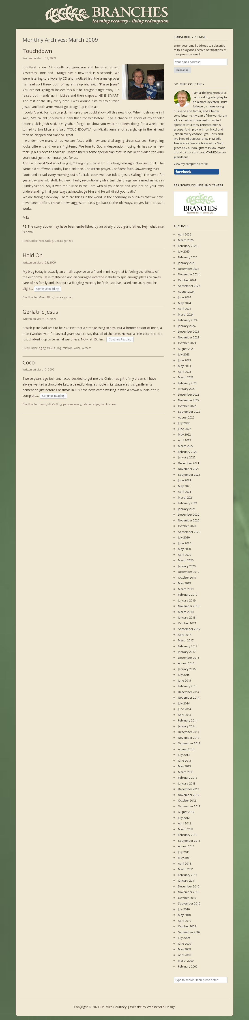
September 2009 (189, 932)
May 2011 (184, 858)
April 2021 (184, 492)
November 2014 (188, 697)
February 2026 (187, 246)
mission (68, 348)
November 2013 (188, 738)
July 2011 (184, 852)
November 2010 (188, 892)
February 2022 (187, 452)
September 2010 (189, 903)
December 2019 (188, 572)
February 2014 (187, 720)
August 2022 (186, 417)
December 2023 (188, 331)
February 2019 (187, 595)
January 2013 (186, 783)
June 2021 (184, 480)
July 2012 (184, 818)
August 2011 (186, 846)
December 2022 (188, 394)
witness (86, 348)
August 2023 (186, 349)
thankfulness (108, 404)
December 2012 (188, 789)
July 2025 (184, 251)
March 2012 (185, 829)
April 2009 (184, 955)
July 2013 (184, 755)
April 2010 (184, 921)
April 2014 (184, 715)
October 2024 (187, 280)
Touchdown (37, 50)
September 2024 (189, 286)
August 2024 (186, 292)
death (42, 404)
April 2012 (184, 823)
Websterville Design (161, 1007)
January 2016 (186, 669)
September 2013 (189, 743)
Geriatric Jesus (40, 311)
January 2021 (186, 509)
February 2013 (187, 778)
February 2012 (187, 835)
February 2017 (187, 646)
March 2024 (185, 314)
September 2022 (189, 412)
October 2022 (187, 406)
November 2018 (188, 606)
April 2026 (184, 234)
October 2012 (187, 800)
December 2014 (188, 692)
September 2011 (189, 841)
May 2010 (184, 915)
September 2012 (189, 806)
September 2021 (189, 475)
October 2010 (187, 898)
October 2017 (187, 623)
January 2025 (186, 263)
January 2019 (186, 600)
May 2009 (184, 949)
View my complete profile (191, 164)
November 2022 (188, 400)
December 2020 (188, 514)
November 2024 (188, 274)
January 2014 (186, 726)
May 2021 (184, 486)
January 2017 (186, 652)
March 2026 (185, 240)
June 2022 (184, 429)
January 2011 (186, 880)
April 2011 (184, 863)
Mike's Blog (46, 241)
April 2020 (184, 555)
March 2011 (185, 869)
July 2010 (184, 909)
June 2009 (184, 944)
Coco (29, 362)
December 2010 (188, 886)
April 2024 (184, 309)
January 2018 (186, 617)
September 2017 (189, 629)
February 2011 (187, 875)
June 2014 (184, 709)
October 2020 (187, 526)
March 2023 (185, 377)
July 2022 (184, 423)
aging (42, 348)
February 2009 (187, 966)
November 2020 (188, 520)
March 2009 (185, 961)
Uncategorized (63, 241)
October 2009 (187, 926)
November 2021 (188, 469)
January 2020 (186, 566)
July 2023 (184, 354)
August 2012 (186, 812)
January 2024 (186, 326)
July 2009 (184, 938)
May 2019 (184, 583)
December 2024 (188, 269)
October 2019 (187, 577)
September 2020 (189, 532)
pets (66, 404)
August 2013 (186, 749)
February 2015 (187, 686)
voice (77, 348)
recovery (75, 404)
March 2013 (185, 772)
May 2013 (184, 766)
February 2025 (187, 257)
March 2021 (185, 497)
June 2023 (184, 360)
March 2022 (185, 446)
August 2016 (186, 663)
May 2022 (184, 434)
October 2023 (187, 343)
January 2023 (186, 389)
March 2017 (185, 640)
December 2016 (188, 658)
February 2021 (187, 503)
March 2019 (185, 589)
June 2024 (184, 297)
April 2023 (184, 372)
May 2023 (184, 366)
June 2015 (184, 680)
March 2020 (185, 560)
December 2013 (188, 732)
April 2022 (184, 440)
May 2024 (184, 303)
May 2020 (184, 549)
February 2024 (187, 320)
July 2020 (184, 537)
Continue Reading (47, 289)
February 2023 (187, 383)
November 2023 (188, 337)
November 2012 (188, 795)
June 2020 (184, 543)
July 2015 (184, 675)
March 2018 (185, 612)
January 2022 (186, 457)
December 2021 (188, 463)
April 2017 (184, 635)
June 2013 (184, 760)
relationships (91, 404)
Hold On (33, 255)
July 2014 (184, 703)
